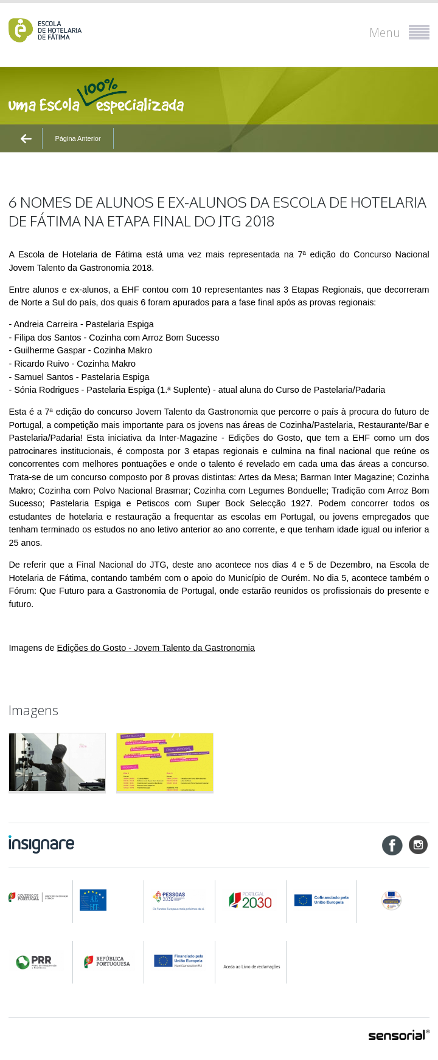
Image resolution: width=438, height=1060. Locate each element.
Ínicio (29, 159)
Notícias (60, 159)
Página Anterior (77, 138)
